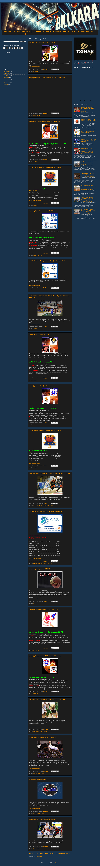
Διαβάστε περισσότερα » (35, 66)
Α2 (34, 255)
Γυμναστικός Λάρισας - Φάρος (40, 731)
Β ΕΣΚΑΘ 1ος (47, 31)
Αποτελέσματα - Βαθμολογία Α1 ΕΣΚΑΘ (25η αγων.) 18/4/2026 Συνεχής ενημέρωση (88, 131)
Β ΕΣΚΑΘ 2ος (57, 31)
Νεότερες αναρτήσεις (36, 853)
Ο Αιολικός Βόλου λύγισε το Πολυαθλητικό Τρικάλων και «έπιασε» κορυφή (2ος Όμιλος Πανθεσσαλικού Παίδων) (88, 199)
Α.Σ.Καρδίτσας (36, 290)
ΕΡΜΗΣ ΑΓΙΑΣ (36, 115)
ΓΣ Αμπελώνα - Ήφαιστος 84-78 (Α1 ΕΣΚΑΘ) (42, 42)
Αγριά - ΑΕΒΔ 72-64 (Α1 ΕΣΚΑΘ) (39, 334)
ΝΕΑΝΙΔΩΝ (6, 82)
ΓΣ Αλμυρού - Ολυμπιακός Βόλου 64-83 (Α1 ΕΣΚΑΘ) (44, 121)
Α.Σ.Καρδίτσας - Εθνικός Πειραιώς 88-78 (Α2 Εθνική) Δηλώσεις (47, 261)
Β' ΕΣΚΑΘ (6, 75)
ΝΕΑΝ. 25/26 (75, 31)
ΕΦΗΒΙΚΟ (6, 79)
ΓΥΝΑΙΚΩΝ (66, 31)
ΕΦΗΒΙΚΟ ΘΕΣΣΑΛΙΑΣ (87, 31)
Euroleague (36, 848)
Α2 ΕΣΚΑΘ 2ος (37, 31)
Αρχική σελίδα (7, 31)
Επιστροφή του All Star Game (37, 779)
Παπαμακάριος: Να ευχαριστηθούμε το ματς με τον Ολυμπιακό (47, 699)
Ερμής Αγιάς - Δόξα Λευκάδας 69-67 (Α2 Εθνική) (43, 211)
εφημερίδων (90, 100)
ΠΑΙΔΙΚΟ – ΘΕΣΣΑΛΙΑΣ (9, 34)
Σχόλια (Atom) (39, 856)
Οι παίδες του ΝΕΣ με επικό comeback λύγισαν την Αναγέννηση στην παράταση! (87, 175)
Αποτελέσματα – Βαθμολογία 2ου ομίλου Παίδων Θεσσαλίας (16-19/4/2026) (88, 140)
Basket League (38, 505)
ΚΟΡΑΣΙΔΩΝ (36, 650)
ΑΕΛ (36, 328)
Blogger (56, 862)
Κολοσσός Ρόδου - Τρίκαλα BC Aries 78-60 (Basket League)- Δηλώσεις (49, 473)
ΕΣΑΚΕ (35, 773)
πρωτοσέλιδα (83, 100)
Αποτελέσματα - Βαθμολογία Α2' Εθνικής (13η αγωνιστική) (46, 511)
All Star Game (41, 773)
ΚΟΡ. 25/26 (21, 34)
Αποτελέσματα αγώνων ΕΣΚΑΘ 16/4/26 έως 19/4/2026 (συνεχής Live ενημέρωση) (88, 120)
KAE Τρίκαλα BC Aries (48, 505)
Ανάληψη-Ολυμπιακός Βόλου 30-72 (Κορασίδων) (43, 609)
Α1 (34, 505)
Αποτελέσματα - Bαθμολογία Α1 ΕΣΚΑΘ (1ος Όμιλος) (45, 167)
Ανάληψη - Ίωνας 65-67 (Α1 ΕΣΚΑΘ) (40, 386)
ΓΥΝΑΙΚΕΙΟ (6, 77)
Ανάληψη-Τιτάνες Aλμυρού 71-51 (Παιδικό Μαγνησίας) (45, 656)
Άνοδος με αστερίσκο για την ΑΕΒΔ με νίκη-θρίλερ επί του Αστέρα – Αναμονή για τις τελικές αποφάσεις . (88, 109)
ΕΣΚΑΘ (35, 603)
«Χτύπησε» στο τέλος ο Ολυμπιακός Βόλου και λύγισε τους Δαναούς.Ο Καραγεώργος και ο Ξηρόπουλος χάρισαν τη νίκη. (88, 151)
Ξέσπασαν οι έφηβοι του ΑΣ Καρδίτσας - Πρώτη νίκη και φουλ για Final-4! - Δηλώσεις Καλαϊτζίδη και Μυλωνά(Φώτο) (88, 187)
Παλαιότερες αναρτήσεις (63, 853)
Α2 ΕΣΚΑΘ (6, 73)
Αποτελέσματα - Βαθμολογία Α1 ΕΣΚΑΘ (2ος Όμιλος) (45, 430)
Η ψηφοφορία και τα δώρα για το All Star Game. (43, 737)
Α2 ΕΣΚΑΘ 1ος (26, 31)
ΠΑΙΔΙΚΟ (35, 693)
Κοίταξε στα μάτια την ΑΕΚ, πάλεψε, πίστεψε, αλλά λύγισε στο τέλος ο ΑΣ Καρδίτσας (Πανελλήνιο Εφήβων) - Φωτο (88, 211)
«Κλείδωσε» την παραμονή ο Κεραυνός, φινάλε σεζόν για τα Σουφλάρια (88, 163)
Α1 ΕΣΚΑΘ (17, 31)
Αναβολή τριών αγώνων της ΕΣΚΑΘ (39, 569)
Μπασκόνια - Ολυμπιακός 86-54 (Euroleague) (42, 819)
